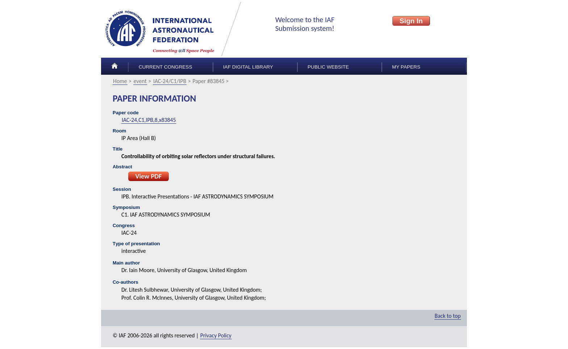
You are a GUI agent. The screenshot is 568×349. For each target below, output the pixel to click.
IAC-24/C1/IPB (169, 81)
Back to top (448, 315)
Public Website (328, 67)
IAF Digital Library (248, 67)
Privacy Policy (215, 335)
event (140, 81)
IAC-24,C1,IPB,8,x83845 (149, 119)
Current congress (165, 67)
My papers (406, 67)
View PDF (148, 176)
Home (120, 81)
